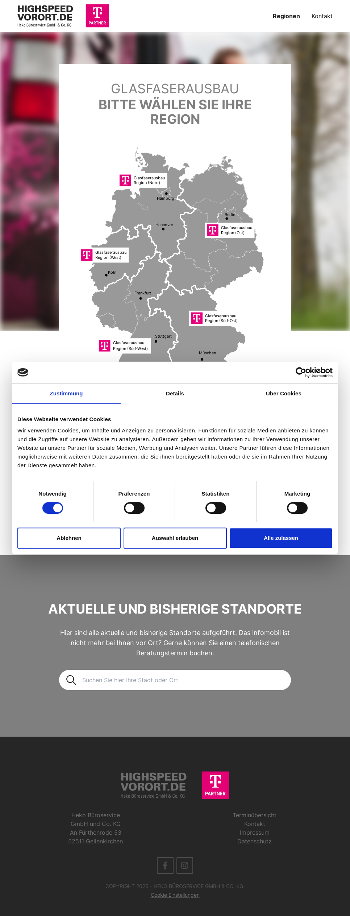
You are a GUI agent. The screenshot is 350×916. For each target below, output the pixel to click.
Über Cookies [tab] (283, 393)
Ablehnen (69, 538)
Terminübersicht (254, 815)
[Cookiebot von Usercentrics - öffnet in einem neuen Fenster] (301, 372)
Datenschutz (254, 841)
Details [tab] (175, 393)
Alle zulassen (281, 538)
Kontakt (322, 16)
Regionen (286, 16)
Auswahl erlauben (175, 538)
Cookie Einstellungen (175, 895)
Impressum (255, 832)
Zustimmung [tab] (66, 393)
